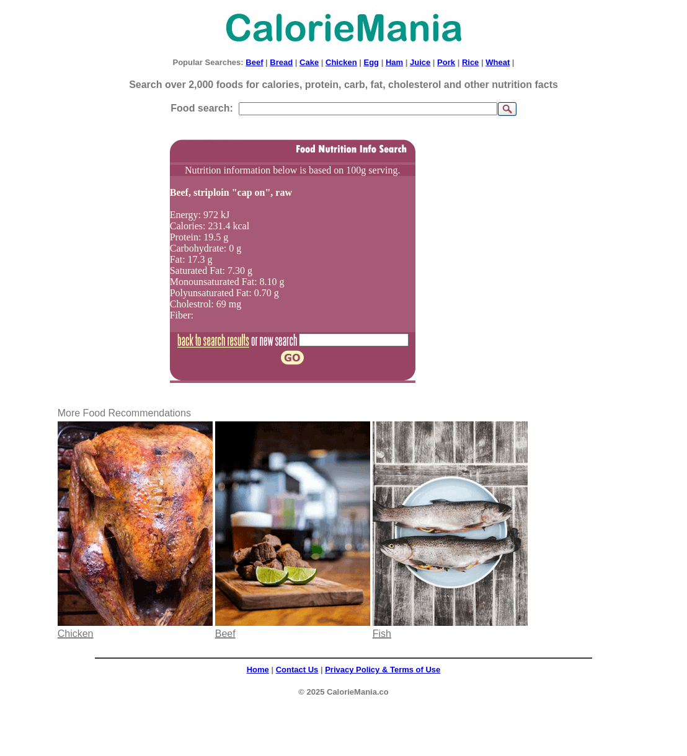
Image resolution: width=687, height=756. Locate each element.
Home (258, 669)
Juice (420, 62)
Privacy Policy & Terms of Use (382, 669)
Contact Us (297, 669)
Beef (254, 62)
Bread (281, 62)
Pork (446, 62)
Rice (470, 62)
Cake (309, 62)
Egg (371, 62)
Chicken (341, 62)
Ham (394, 62)
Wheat (497, 62)
